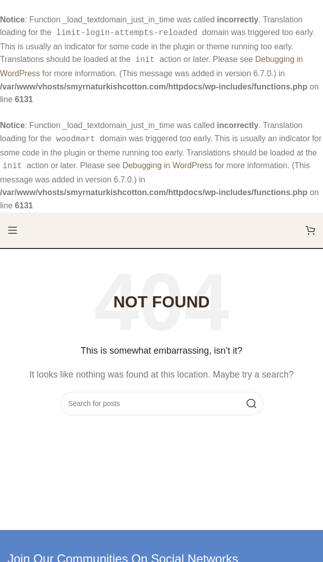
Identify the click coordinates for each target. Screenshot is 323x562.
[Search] (161, 399)
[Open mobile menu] (13, 226)
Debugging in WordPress (167, 162)
